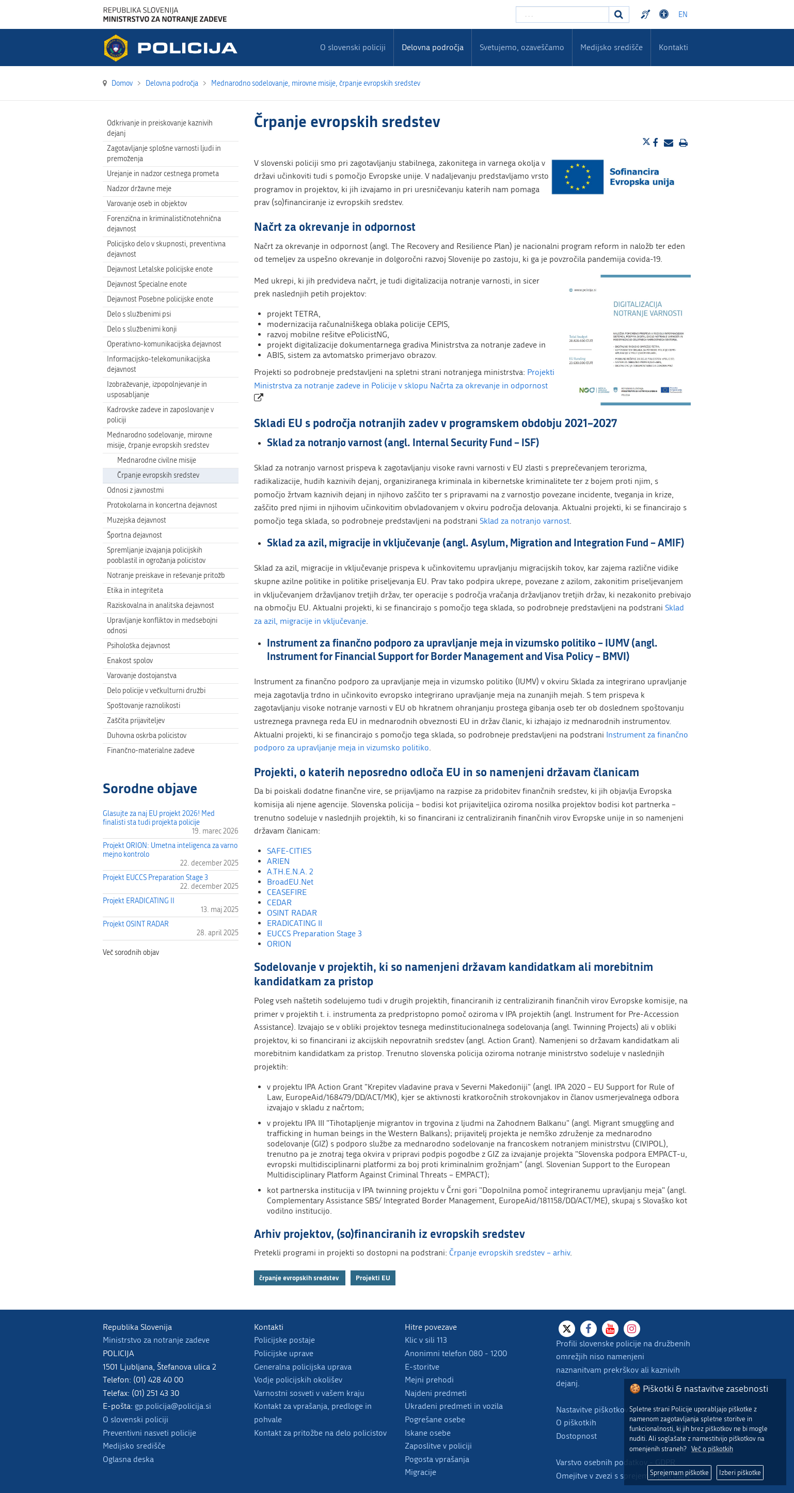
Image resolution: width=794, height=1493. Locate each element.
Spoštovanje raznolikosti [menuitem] (143, 705)
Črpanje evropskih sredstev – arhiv (509, 1253)
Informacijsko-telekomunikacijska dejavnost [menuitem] (158, 364)
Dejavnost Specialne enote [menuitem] (147, 284)
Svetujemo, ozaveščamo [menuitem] (522, 47)
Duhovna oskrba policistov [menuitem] (146, 735)
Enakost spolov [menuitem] (130, 660)
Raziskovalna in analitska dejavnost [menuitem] (160, 605)
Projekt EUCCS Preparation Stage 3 (155, 877)
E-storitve (422, 1367)
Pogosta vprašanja (437, 1459)
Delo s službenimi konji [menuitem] (142, 329)
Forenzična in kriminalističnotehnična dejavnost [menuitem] (164, 223)
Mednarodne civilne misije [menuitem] (156, 460)
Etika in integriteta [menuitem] (135, 590)
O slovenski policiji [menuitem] (353, 47)
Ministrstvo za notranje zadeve (156, 1340)
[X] (567, 1329)
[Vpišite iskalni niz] (562, 14)
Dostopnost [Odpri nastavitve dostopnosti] (665, 14)
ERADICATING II (294, 923)
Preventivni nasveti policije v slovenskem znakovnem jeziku (647, 14)
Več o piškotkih (712, 1449)
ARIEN (278, 861)
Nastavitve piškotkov (592, 1410)
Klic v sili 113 (426, 1340)
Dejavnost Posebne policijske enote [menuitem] (160, 299)
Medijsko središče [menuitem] (611, 47)
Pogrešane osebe (435, 1419)
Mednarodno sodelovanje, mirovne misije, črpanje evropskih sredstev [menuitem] (159, 440)
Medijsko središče (134, 1446)
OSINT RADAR (292, 913)
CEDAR (279, 902)
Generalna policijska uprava (303, 1367)
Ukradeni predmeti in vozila (454, 1406)
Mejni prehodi (429, 1380)
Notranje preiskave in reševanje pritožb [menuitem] (166, 575)
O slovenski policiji (135, 1419)
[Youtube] (610, 1329)
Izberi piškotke (740, 1472)
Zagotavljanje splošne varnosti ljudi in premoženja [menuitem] (164, 153)
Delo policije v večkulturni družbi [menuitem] (156, 690)
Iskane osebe (428, 1433)
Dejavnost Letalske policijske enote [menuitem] (160, 269)
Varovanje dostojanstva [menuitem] (142, 675)
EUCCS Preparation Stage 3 (314, 933)
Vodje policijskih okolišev (298, 1380)
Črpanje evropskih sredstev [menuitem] (158, 475)
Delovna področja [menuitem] (433, 47)
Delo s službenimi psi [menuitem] (139, 314)
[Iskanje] (619, 14)
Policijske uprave (283, 1353)
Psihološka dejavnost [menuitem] (138, 645)
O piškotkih (576, 1422)
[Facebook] (588, 1329)
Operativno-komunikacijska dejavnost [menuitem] (164, 344)
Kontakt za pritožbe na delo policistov (320, 1433)
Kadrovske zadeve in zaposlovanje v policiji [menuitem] (160, 415)
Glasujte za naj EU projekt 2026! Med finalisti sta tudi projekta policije (159, 818)
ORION (279, 944)
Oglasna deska (128, 1459)
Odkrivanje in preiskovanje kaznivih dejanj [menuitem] (160, 128)
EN (683, 14)
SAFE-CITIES (289, 851)
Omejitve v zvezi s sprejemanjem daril (622, 1476)
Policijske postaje (284, 1340)
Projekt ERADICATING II (138, 901)
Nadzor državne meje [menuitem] (139, 188)
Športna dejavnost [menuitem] (134, 535)
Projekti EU (373, 1277)
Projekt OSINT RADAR (136, 924)
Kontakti (673, 47)
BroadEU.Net (290, 882)
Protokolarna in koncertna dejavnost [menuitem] (162, 505)
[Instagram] (632, 1329)
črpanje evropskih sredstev (299, 1277)
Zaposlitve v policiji (438, 1446)
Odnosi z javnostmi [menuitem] (135, 490)
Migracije (420, 1472)
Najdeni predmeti (436, 1393)
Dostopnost (576, 1436)
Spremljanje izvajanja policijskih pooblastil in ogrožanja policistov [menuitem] (156, 555)
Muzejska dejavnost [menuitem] (136, 520)
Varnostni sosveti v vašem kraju (309, 1393)
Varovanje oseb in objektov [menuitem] (147, 203)
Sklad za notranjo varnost (524, 521)
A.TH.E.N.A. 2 (290, 871)
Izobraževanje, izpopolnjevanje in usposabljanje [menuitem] (157, 389)
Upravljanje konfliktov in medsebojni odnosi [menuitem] (162, 625)
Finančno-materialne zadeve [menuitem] (151, 750)
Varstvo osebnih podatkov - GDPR (615, 1462)
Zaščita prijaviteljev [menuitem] (136, 720)
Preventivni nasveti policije (149, 1433)
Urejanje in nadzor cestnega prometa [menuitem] (163, 173)
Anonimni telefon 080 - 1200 (456, 1353)
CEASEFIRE (287, 892)
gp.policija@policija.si (173, 1406)
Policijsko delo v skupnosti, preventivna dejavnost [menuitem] (166, 249)
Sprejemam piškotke (679, 1472)
